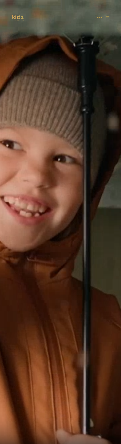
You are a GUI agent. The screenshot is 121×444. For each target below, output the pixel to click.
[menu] (103, 17)
